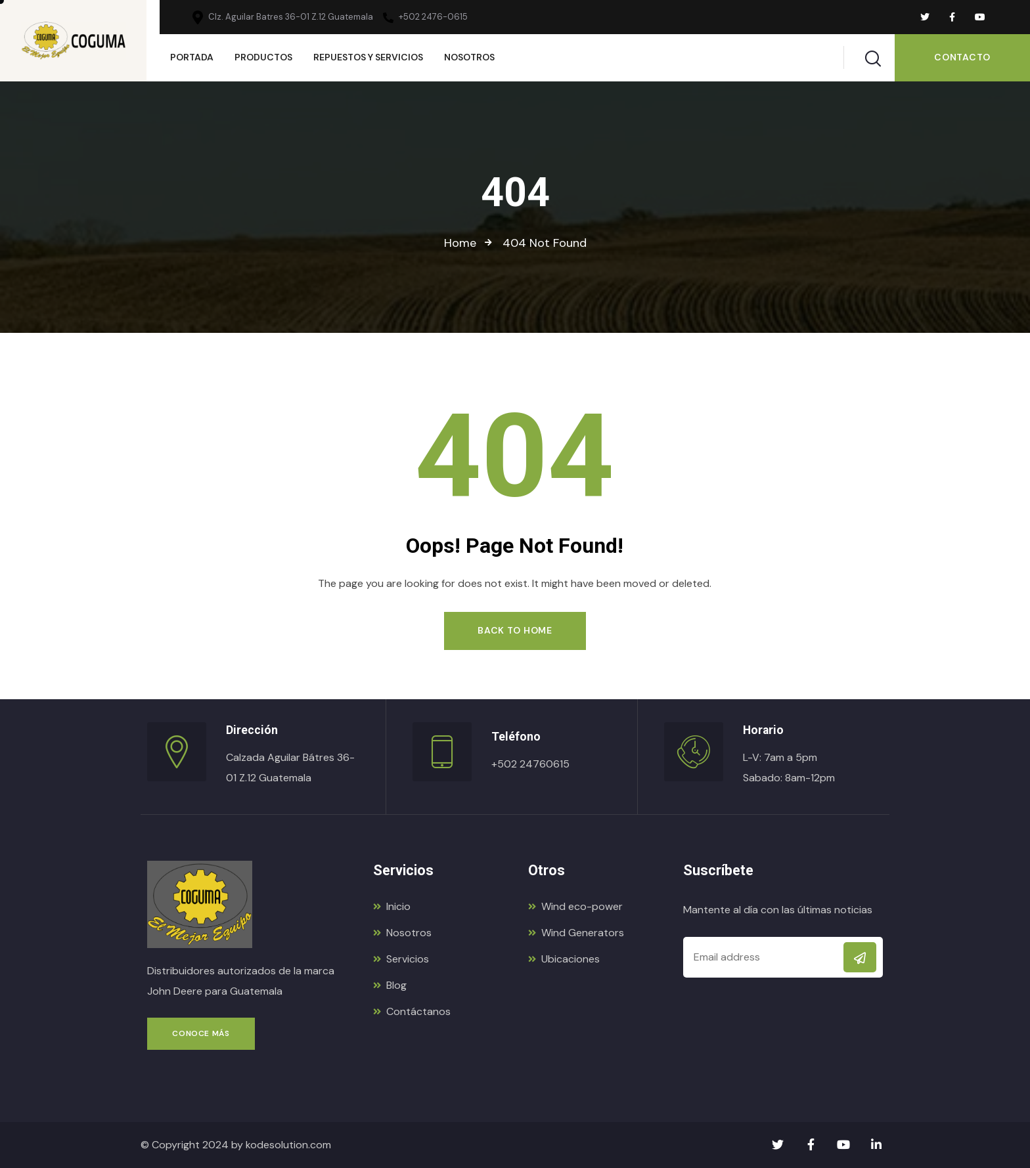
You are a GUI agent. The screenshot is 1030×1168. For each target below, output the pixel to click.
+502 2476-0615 (425, 17)
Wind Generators (576, 933)
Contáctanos (412, 1011)
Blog (390, 985)
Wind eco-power (575, 906)
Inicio (392, 906)
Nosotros (402, 933)
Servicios (401, 959)
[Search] (873, 56)
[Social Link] (924, 17)
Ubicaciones (564, 959)
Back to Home (515, 630)
